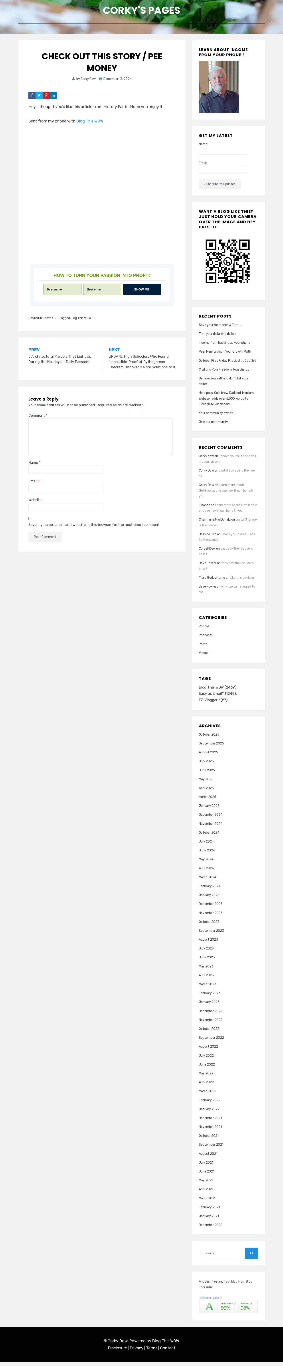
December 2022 (210, 1015)
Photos (48, 321)
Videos (203, 656)
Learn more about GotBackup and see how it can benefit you (226, 493)
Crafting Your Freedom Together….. (224, 372)
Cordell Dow (207, 551)
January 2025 (209, 810)
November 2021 (210, 1131)
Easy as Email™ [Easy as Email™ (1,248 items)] (218, 697)
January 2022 (209, 1113)
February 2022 (209, 1104)
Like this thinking (242, 580)
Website (35, 503)
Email (34, 484)
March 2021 (207, 1202)
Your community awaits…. (217, 416)
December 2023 (210, 908)
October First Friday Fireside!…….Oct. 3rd (227, 363)
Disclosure (117, 1352)
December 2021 (210, 1122)
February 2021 (209, 1211)
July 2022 (206, 1060)
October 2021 (209, 1140)
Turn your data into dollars (217, 337)
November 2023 (210, 917)
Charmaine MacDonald (215, 522)
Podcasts (206, 638)
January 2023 (209, 1006)
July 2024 (206, 846)
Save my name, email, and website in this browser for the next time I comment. (94, 527)
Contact (167, 1352)
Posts (203, 647)
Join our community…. (214, 425)
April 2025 (206, 792)
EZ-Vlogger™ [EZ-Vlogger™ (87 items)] (214, 704)
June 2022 (207, 1069)
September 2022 (211, 1042)
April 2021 (206, 1193)
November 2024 (210, 828)
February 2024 (209, 890)
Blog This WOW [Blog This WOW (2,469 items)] (218, 690)
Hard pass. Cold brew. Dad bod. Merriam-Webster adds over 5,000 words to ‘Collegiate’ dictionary (227, 401)
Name (34, 465)
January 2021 (209, 1220)
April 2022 (206, 1086)
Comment (37, 418)
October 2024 (209, 837)
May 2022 (206, 1078)
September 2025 (211, 748)
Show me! (142, 292)
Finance (204, 508)
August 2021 (208, 1158)
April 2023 (206, 979)
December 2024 (210, 819)
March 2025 (207, 801)
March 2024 (207, 881)
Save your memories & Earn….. (220, 328)
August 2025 (208, 756)
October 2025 (209, 739)
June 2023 (207, 961)
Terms (151, 1352)
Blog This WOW (89, 123)
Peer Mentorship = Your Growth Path (225, 354)
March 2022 (207, 1095)
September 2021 (211, 1149)
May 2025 (206, 783)
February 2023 (209, 997)
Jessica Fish (207, 537)
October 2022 (209, 1033)
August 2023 (208, 944)
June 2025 (207, 774)
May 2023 (206, 971)
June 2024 (207, 855)
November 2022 (210, 1024)
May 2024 (206, 863)
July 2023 (206, 953)
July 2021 (206, 1167)
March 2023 (207, 988)
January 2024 (209, 899)
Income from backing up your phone (224, 345)
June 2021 (206, 1176)
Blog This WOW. (166, 1345)
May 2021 (206, 1184)
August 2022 (208, 1051)
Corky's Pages (142, 11)
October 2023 (209, 926)
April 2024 (206, 872)
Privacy (136, 1352)
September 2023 (211, 935)
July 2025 (206, 765)
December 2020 (210, 1229)
